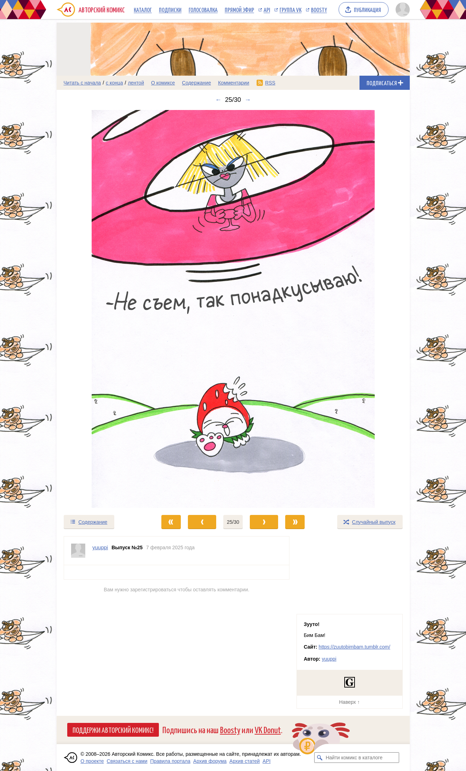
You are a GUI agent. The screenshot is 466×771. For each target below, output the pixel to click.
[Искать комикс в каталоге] (319, 758)
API (267, 9)
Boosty (319, 9)
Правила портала (170, 761)
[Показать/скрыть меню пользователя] (401, 9)
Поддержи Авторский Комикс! (113, 729)
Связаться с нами (127, 761)
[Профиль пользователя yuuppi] (78, 551)
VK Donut (268, 729)
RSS (270, 83)
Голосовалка (203, 9)
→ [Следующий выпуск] (247, 99)
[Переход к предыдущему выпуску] (101, 309)
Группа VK (290, 9)
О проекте (92, 761)
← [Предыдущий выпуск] (218, 99)
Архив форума (209, 761)
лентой (136, 83)
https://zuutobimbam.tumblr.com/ (354, 647)
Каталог (143, 9)
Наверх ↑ (349, 702)
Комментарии (233, 83)
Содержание (196, 83)
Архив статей (244, 761)
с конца (114, 83)
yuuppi (329, 659)
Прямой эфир (239, 9)
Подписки (170, 9)
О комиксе (163, 83)
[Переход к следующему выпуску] (233, 309)
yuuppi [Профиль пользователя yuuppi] (100, 547)
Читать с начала (82, 83)
